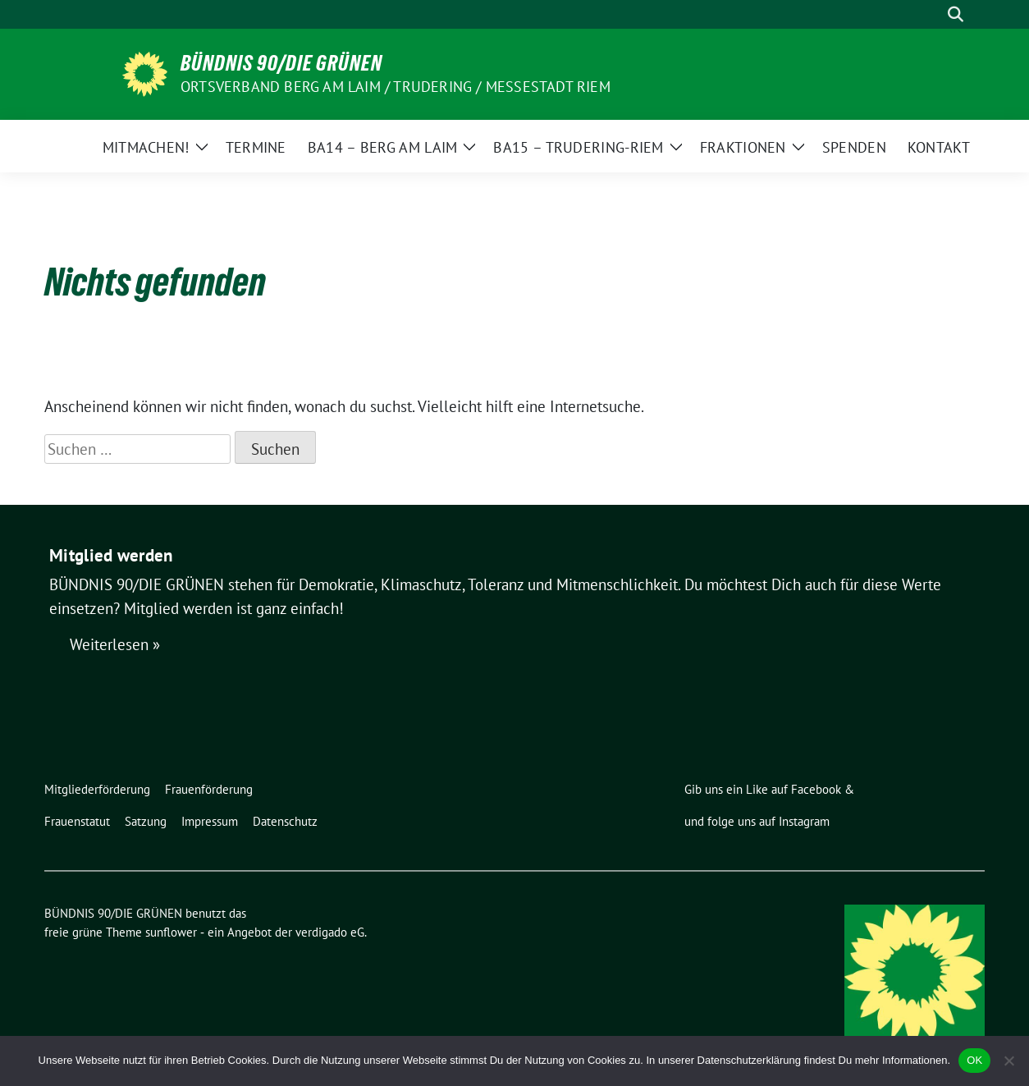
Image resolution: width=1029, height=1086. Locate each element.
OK (974, 1060)
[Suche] (932, 14)
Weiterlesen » (115, 644)
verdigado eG (329, 932)
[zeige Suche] (956, 14)
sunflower (171, 932)
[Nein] (1008, 1060)
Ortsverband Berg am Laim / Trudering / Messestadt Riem (396, 86)
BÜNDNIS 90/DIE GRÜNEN (281, 63)
